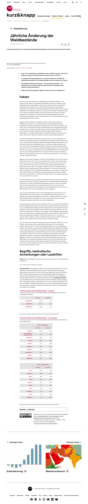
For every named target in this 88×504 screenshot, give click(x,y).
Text (24, 68)
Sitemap (27, 495)
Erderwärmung (15, 471)
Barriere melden (58, 495)
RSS (40, 495)
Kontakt (45, 495)
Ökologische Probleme (36, 21)
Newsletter (34, 495)
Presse (50, 495)
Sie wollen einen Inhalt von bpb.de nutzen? (45, 423)
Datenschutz (20, 495)
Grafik (19, 68)
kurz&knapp (9, 21)
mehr (65, 2)
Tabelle (30, 68)
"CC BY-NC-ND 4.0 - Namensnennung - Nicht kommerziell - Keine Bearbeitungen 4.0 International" (51, 416)
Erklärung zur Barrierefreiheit (71, 495)
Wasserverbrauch (56, 471)
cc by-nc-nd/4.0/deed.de (15, 64)
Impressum (12, 495)
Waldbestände (46, 21)
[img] (44, 57)
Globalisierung (26, 21)
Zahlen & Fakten (17, 21)
